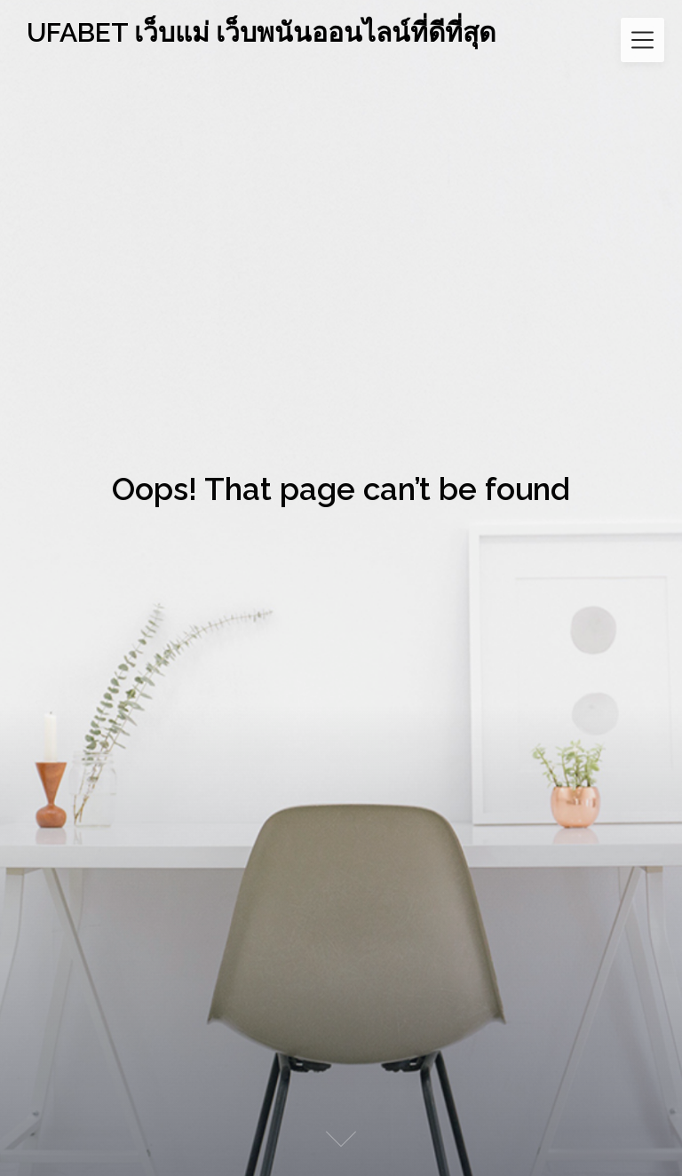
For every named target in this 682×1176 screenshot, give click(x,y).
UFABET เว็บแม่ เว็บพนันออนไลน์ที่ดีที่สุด (261, 33)
